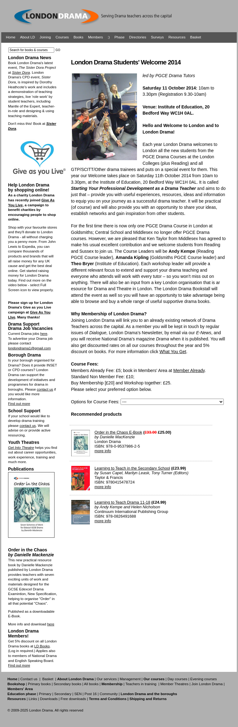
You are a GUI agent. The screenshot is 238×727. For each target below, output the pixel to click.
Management (130, 679)
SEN (78, 694)
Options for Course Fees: (95, 401)
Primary (45, 694)
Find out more (19, 403)
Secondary (62, 694)
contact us (45, 389)
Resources (176, 37)
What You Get (173, 351)
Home (10, 37)
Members (95, 37)
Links (33, 699)
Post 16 (91, 694)
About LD (27, 37)
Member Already (189, 370)
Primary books (39, 684)
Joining (45, 37)
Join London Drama (207, 684)
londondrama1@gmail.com (29, 348)
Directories (137, 37)
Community (108, 694)
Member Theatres (174, 684)
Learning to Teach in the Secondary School (132, 468)
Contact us (28, 679)
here (43, 333)
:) (109, 37)
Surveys (157, 37)
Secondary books (67, 684)
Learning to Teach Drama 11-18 (122, 502)
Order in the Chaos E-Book (118, 432)
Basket (195, 37)
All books (91, 684)
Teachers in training (141, 684)
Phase (119, 37)
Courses (62, 37)
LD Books (42, 646)
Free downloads (73, 699)
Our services (107, 679)
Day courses (177, 679)
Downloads (49, 699)
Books (78, 37)
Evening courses (203, 679)
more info (103, 451)
